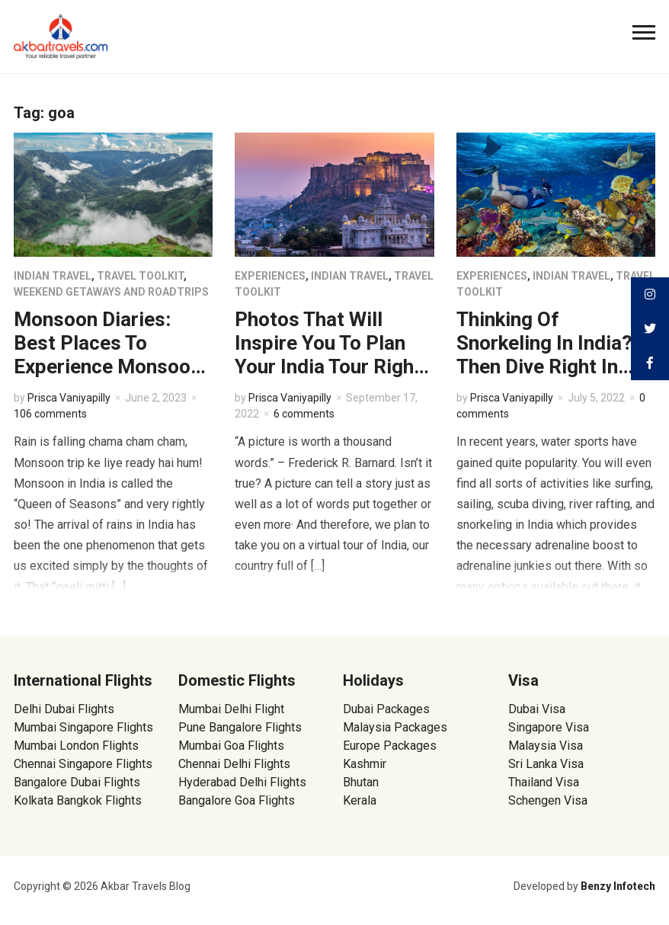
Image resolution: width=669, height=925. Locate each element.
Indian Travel (52, 276)
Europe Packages (390, 745)
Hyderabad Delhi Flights (242, 782)
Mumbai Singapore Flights (83, 727)
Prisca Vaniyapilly (68, 398)
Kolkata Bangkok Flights (78, 800)
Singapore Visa (548, 727)
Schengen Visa (547, 800)
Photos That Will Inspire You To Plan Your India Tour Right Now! (328, 355)
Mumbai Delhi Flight (231, 709)
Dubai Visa (536, 709)
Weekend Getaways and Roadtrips (111, 292)
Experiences (270, 276)
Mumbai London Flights (76, 745)
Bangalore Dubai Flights (77, 782)
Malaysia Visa (545, 745)
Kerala (359, 800)
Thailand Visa (543, 782)
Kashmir (364, 764)
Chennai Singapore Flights (83, 764)
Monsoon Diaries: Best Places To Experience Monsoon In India (107, 355)
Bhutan (361, 782)
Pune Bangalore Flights (240, 727)
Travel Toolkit (140, 276)
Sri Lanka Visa (547, 764)
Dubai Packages (386, 709)
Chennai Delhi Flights (234, 764)
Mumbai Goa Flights (231, 745)
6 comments (304, 414)
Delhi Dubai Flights (64, 709)
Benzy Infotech (618, 886)
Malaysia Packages (395, 727)
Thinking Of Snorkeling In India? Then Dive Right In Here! (544, 355)
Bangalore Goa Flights (236, 800)
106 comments (50, 414)
